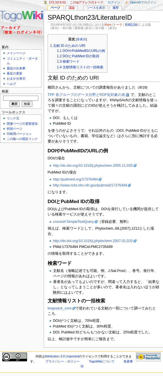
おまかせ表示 (16, 78)
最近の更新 (14, 73)
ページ (55, 7)
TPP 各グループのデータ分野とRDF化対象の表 (86, 95)
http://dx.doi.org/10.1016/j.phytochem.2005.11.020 (93, 166)
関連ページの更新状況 (22, 123)
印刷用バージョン (19, 133)
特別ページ (14, 128)
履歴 (116, 7)
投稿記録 (131, 24)
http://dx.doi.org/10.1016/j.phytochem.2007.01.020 (93, 241)
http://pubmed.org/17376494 (75, 179)
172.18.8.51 (57, 2)
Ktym (107, 24)
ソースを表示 (96, 7)
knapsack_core (60, 308)
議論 (72, 7)
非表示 (81, 39)
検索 (5, 91)
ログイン (114, 2)
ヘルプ (11, 83)
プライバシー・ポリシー (62, 361)
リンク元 (13, 118)
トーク (117, 24)
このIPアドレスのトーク (86, 2)
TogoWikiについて (101, 361)
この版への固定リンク (22, 138)
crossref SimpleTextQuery (73, 222)
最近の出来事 (16, 68)
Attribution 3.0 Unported (62, 356)
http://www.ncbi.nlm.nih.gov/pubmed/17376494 (90, 185)
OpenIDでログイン (143, 2)
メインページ (16, 53)
